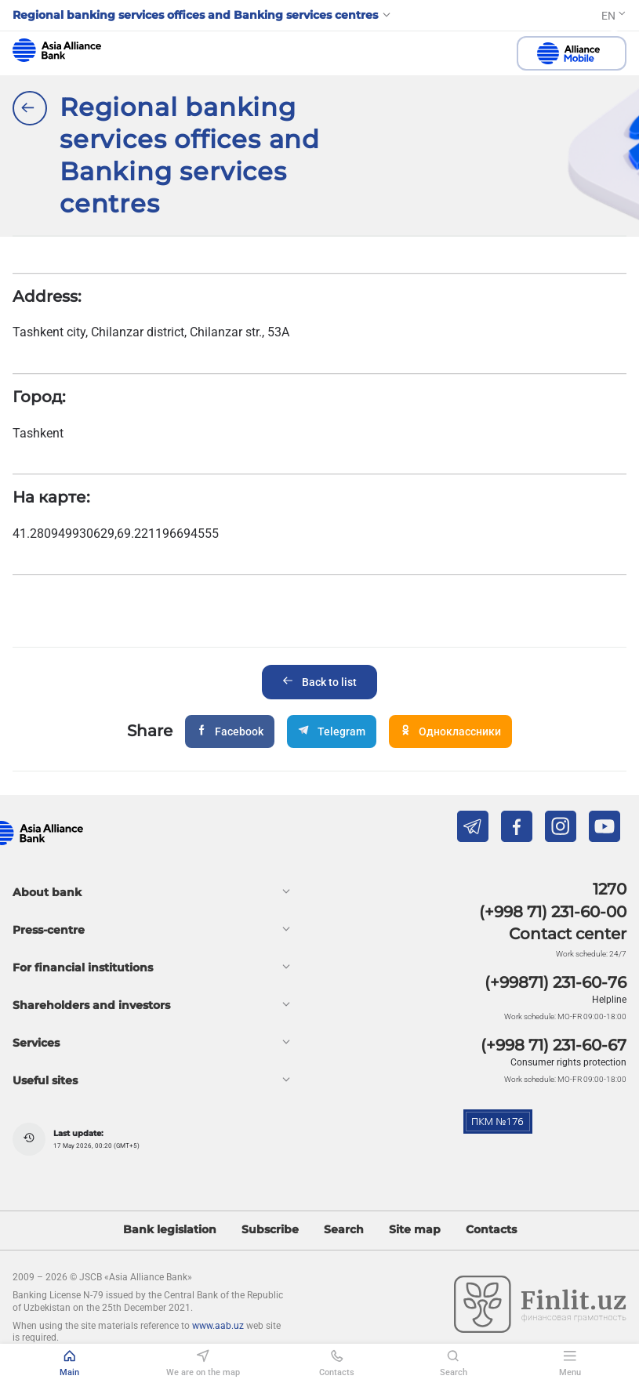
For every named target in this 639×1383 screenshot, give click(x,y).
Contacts (491, 1229)
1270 (609, 889)
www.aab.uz (218, 1325)
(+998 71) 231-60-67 (553, 1045)
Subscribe (270, 1229)
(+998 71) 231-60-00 (552, 911)
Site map (415, 1229)
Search (344, 1229)
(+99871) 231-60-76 (555, 982)
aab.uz (57, 50)
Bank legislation (169, 1229)
